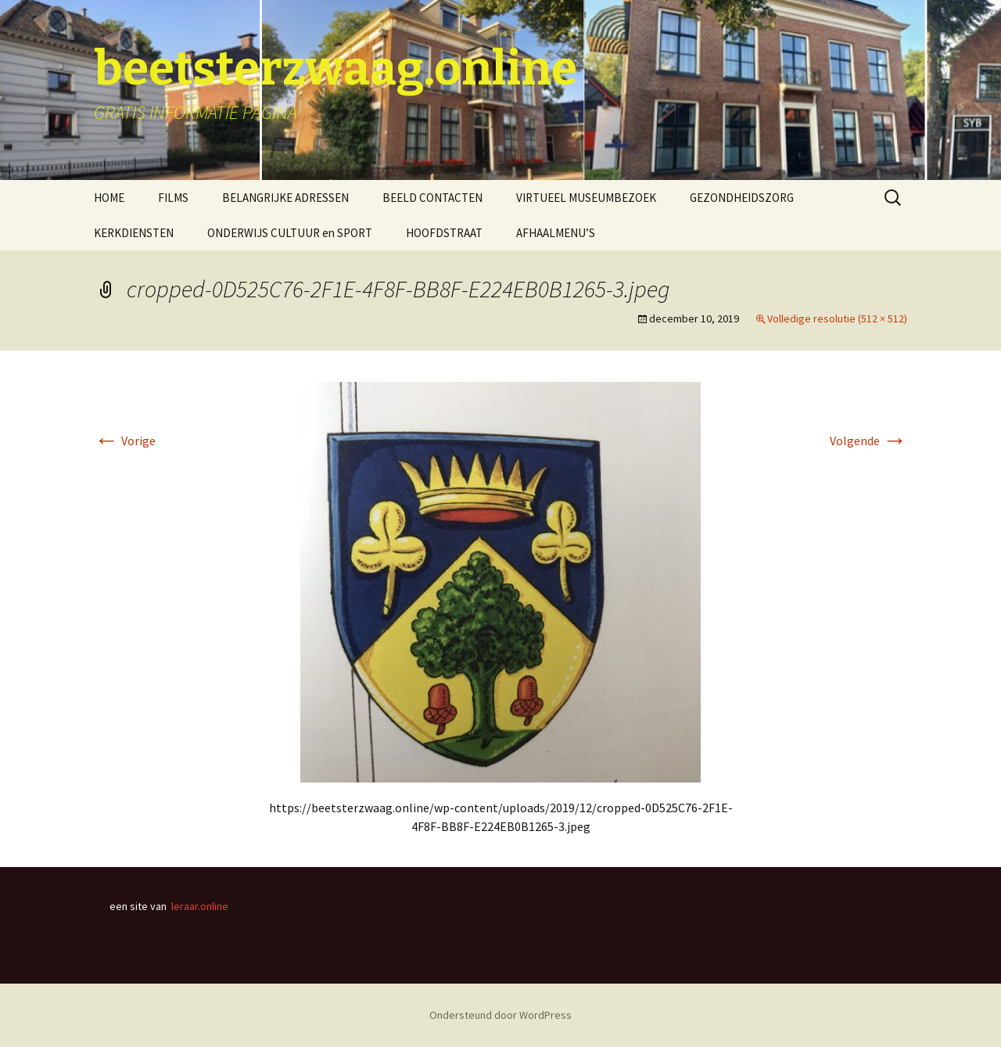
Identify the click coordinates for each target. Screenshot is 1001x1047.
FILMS (173, 197)
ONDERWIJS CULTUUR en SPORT (289, 232)
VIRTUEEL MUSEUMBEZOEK (586, 197)
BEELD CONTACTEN (432, 197)
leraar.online (199, 906)
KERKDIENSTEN (134, 232)
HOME (109, 197)
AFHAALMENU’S (555, 232)
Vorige (125, 440)
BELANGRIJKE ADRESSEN (285, 197)
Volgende (868, 440)
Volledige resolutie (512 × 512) (837, 318)
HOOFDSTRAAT (444, 232)
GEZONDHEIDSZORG (742, 197)
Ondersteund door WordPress (500, 1015)
